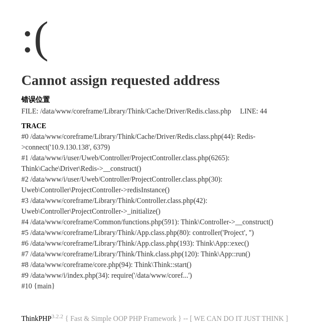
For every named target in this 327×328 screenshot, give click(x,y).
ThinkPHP (36, 318)
